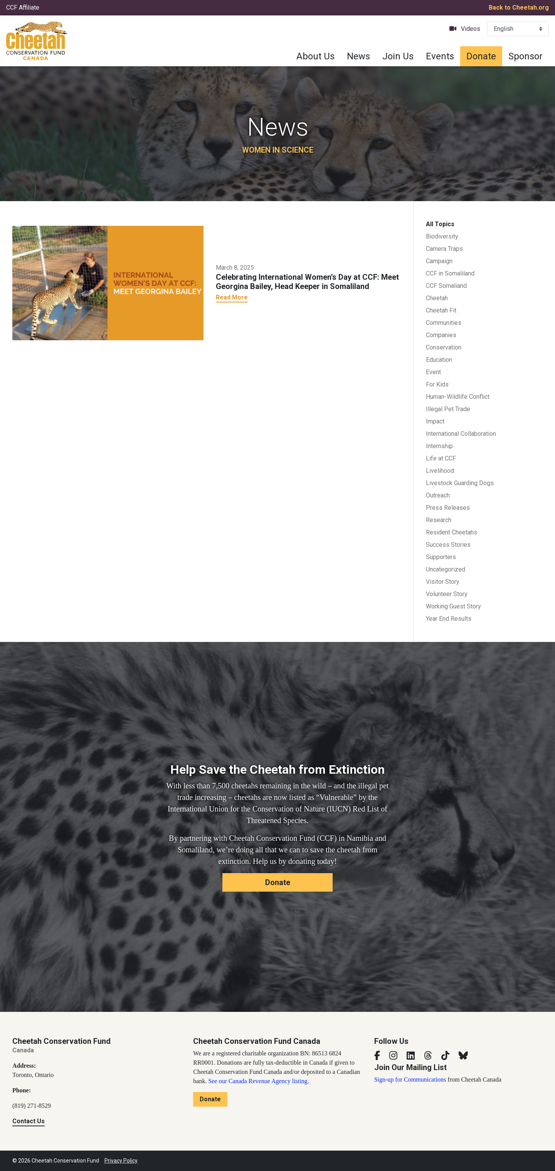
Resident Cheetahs (451, 532)
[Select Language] (518, 29)
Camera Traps (444, 248)
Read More (232, 297)
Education (439, 359)
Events (440, 56)
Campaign (439, 261)
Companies (441, 335)
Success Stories (448, 544)
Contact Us (28, 1121)
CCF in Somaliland (450, 273)
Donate (481, 56)
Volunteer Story (447, 594)
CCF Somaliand (446, 285)
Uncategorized (445, 569)
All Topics (440, 224)
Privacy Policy (121, 1161)
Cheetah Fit (441, 310)
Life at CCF (441, 458)
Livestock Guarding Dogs (460, 483)
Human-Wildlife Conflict (457, 396)
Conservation (443, 347)
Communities (443, 322)
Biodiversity (442, 236)
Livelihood (440, 470)
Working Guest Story (453, 606)
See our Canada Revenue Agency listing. (258, 1081)
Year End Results (448, 618)
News (358, 56)
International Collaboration (461, 433)
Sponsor (525, 56)
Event (433, 372)
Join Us (398, 56)
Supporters (441, 557)
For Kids (437, 384)
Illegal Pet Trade (448, 409)
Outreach (438, 495)
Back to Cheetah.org (519, 7)
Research (438, 520)
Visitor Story (442, 581)
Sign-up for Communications (410, 1079)
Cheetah (437, 298)
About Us (315, 56)
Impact (435, 421)
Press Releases (448, 507)
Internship (439, 446)
